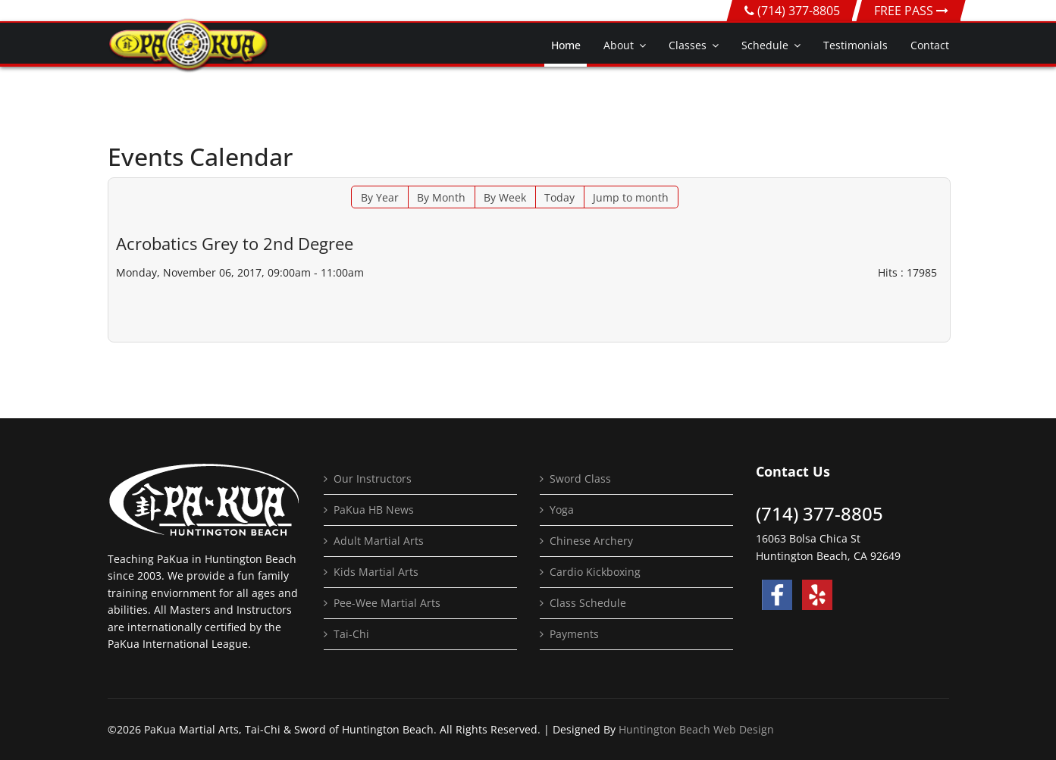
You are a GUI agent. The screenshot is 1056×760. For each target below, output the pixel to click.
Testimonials (855, 45)
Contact (929, 45)
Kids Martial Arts (376, 572)
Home (566, 45)
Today (559, 197)
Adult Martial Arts (379, 540)
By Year (380, 197)
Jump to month (631, 197)
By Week (505, 197)
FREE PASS (911, 10)
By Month (441, 197)
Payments (574, 634)
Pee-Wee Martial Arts (387, 603)
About (618, 45)
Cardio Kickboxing (595, 572)
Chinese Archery (591, 540)
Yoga (562, 509)
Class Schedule (588, 603)
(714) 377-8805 (798, 10)
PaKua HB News (374, 509)
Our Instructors (373, 478)
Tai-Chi (351, 634)
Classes (688, 45)
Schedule (764, 45)
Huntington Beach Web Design (696, 729)
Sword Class (580, 478)
